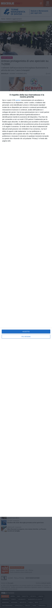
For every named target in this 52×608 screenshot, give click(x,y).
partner (18, 100)
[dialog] (26, 304)
